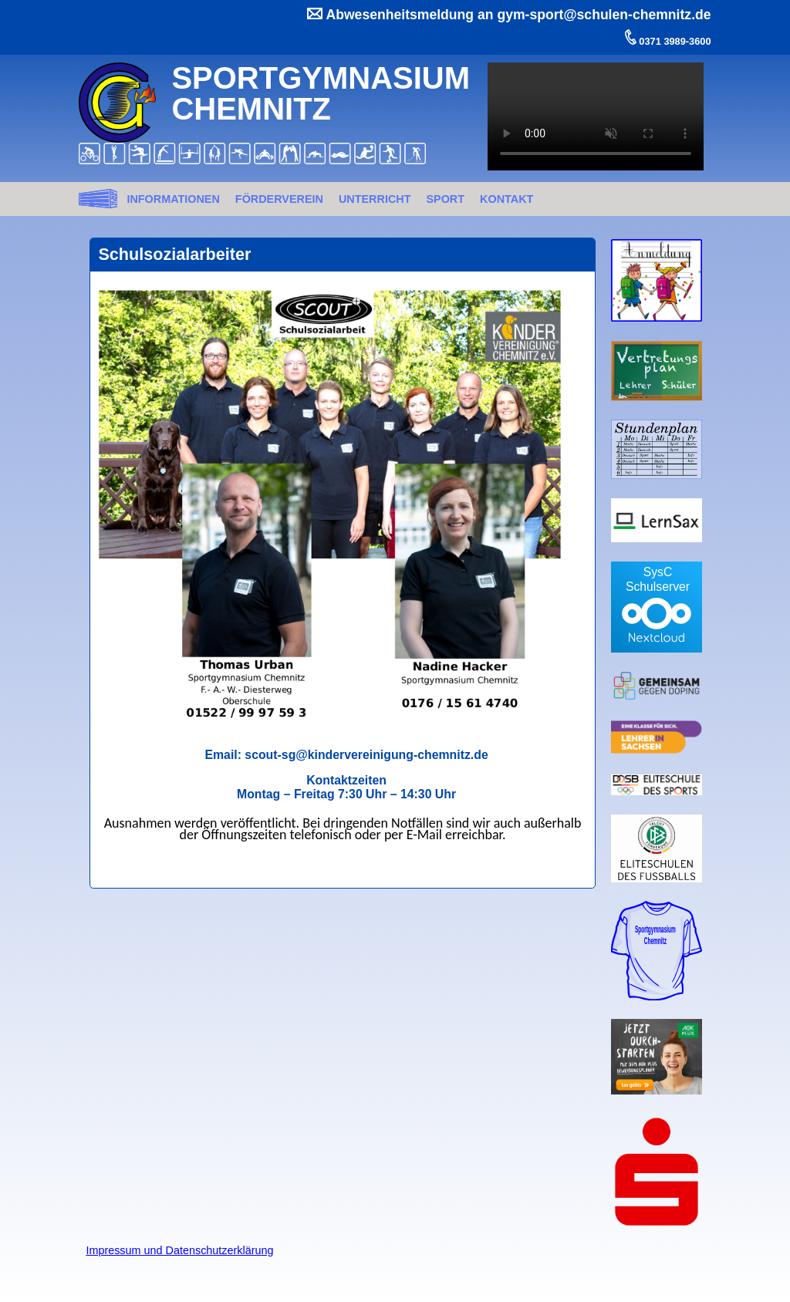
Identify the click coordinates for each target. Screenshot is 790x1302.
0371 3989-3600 (673, 41)
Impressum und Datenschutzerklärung (179, 1250)
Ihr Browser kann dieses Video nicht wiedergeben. (596, 116)
